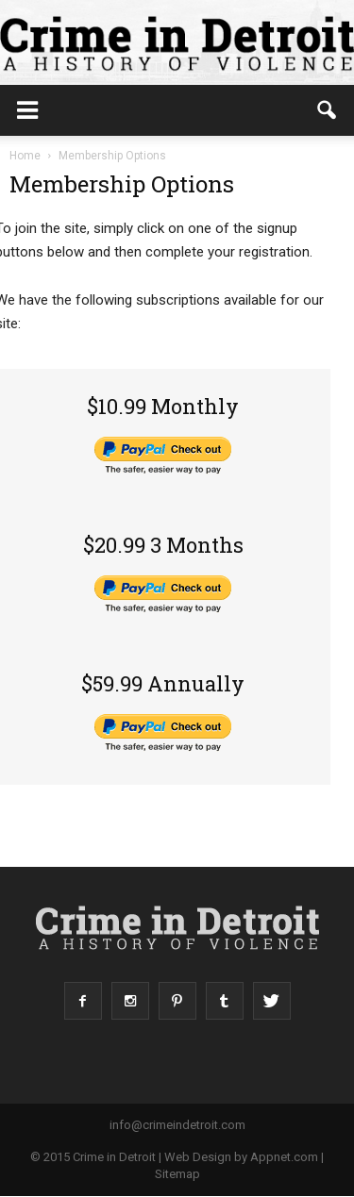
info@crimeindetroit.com (177, 1125)
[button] (327, 110)
